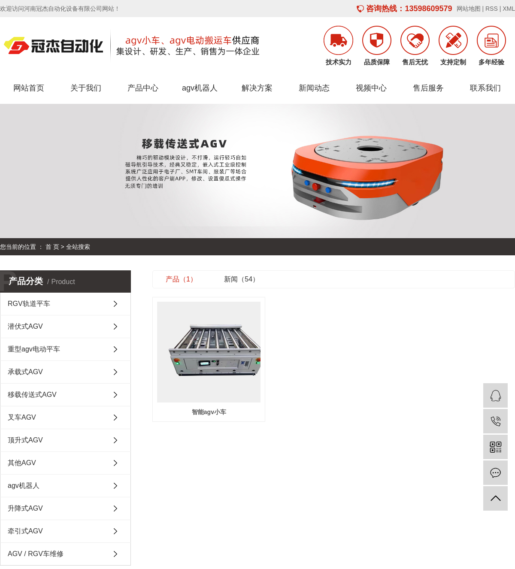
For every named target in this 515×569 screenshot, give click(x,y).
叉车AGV (22, 417)
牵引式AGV (25, 531)
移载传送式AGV (32, 394)
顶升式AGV (25, 440)
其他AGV (22, 462)
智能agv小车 (209, 412)
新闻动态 (314, 88)
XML (509, 8)
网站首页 (28, 88)
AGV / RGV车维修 (36, 553)
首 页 (52, 246)
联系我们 (485, 88)
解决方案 (257, 88)
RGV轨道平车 (29, 303)
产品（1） (181, 279)
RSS (491, 8)
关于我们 (85, 88)
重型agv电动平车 (34, 349)
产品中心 (142, 88)
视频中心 (371, 88)
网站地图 (469, 8)
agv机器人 (200, 88)
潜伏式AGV (25, 326)
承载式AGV (25, 371)
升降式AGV (25, 508)
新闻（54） (241, 279)
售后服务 (428, 88)
